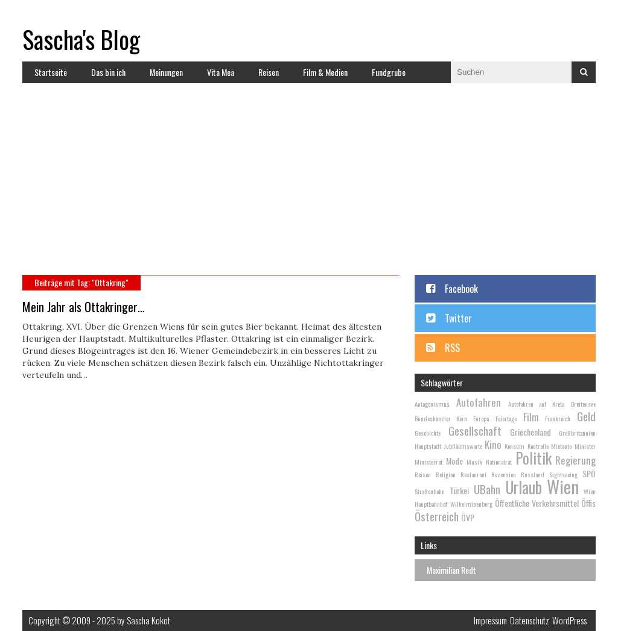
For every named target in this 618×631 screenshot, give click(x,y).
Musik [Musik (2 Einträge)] (474, 461)
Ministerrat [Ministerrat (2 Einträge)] (428, 461)
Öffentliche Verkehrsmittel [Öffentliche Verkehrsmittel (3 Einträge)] (537, 503)
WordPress (569, 620)
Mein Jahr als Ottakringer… (83, 307)
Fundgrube (389, 72)
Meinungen (166, 72)
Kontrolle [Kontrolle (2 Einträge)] (538, 446)
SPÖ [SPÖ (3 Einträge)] (589, 473)
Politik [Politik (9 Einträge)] (533, 458)
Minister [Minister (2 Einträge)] (585, 446)
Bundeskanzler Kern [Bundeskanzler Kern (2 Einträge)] (441, 418)
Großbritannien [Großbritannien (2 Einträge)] (577, 433)
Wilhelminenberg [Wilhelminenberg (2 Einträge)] (471, 504)
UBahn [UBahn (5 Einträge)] (487, 488)
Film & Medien (325, 72)
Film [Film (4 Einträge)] (531, 416)
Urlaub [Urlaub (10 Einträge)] (524, 487)
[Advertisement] (309, 184)
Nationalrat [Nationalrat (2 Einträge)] (499, 461)
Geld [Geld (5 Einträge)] (586, 415)
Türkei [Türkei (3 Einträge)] (459, 490)
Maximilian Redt (451, 570)
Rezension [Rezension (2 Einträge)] (503, 474)
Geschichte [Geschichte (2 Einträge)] (428, 433)
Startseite (50, 72)
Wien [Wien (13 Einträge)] (563, 486)
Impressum (490, 620)
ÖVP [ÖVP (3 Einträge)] (467, 517)
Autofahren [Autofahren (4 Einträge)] (478, 402)
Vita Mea (220, 72)
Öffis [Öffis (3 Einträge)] (588, 503)
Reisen (268, 72)
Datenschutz (529, 620)
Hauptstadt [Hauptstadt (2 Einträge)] (428, 446)
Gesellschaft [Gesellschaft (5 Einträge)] (475, 430)
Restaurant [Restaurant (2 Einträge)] (473, 474)
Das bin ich (108, 72)
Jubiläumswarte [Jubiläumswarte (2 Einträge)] (463, 446)
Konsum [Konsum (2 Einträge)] (514, 446)
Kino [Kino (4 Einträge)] (493, 444)
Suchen (584, 72)
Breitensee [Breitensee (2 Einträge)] (583, 404)
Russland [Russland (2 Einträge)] (532, 474)
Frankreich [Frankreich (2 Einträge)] (557, 418)
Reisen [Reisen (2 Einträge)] (423, 474)
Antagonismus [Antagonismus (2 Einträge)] (432, 404)
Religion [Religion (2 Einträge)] (446, 474)
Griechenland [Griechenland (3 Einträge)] (530, 431)
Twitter (458, 318)
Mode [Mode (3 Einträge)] (454, 460)
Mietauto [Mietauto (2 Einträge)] (561, 446)
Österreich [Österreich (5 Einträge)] (437, 515)
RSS (452, 348)
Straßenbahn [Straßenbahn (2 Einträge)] (430, 491)
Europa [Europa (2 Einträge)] (481, 418)
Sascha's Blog (81, 39)
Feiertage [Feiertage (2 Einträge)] (506, 418)
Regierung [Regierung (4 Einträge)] (575, 460)
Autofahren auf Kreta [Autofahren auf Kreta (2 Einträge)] (536, 404)
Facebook (461, 288)
